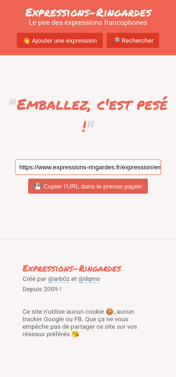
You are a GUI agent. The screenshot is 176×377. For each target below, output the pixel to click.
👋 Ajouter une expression (60, 40)
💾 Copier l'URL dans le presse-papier (88, 186)
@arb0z (58, 278)
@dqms (89, 278)
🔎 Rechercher (133, 40)
